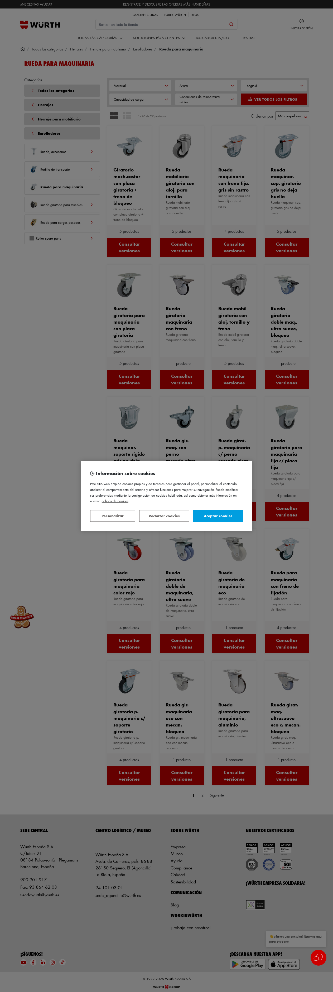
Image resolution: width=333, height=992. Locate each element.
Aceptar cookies (218, 516)
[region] (166, 496)
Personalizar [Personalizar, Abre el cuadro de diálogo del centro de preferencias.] (113, 516)
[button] (318, 958)
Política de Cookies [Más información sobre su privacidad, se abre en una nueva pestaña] (115, 501)
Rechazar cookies (164, 516)
